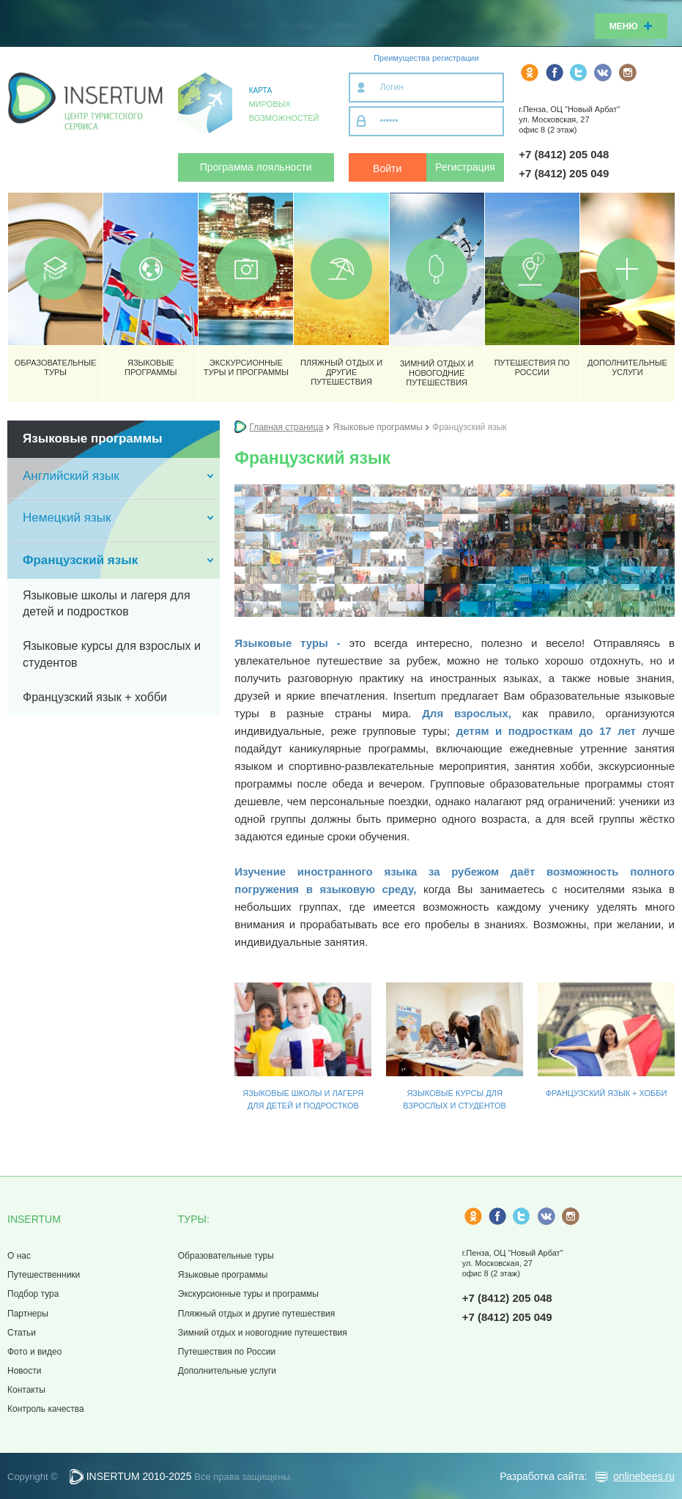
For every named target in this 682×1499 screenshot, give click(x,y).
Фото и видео (34, 1352)
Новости (24, 1371)
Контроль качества (45, 1409)
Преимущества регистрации (426, 57)
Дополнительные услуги (227, 1371)
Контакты (26, 1390)
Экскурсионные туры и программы (248, 1294)
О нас (19, 1256)
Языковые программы (223, 1275)
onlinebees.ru (644, 1476)
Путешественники (43, 1275)
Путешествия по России (226, 1352)
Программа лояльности (256, 167)
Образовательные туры (226, 1256)
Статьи (21, 1333)
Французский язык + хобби (606, 1093)
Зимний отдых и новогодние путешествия (262, 1333)
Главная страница (286, 427)
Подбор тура (33, 1294)
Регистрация (465, 167)
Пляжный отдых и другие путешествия (256, 1314)
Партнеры (27, 1314)
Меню (631, 26)
